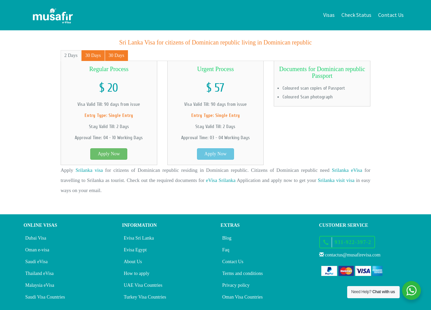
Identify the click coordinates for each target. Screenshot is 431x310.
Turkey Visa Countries (145, 297)
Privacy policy (236, 285)
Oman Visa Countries (242, 297)
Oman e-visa (37, 249)
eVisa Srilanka (221, 180)
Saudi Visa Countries (45, 297)
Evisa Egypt (135, 249)
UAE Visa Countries (143, 285)
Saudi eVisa (36, 261)
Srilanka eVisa (347, 170)
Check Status (356, 14)
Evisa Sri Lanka (139, 238)
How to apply (137, 273)
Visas (329, 14)
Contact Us (391, 14)
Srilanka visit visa (336, 180)
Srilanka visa (89, 170)
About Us (133, 261)
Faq (225, 249)
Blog (226, 238)
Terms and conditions (242, 273)
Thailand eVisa (39, 273)
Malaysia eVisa (39, 285)
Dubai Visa (35, 238)
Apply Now (109, 153)
